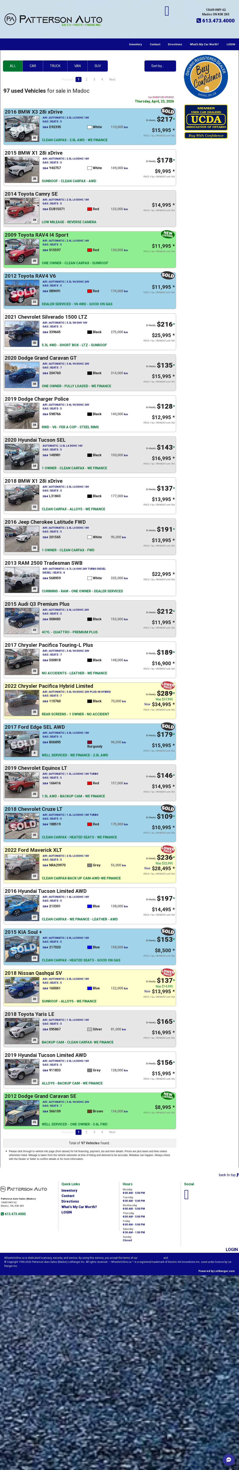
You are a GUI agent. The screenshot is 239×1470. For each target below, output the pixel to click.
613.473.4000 (15, 1214)
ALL (13, 66)
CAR (33, 66)
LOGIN (231, 44)
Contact (155, 44)
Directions (175, 44)
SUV (98, 66)
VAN (77, 66)
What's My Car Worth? (204, 44)
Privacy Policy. (178, 1257)
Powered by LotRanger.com (216, 1271)
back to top (229, 1175)
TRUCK (55, 66)
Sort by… (157, 66)
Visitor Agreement (150, 1257)
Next (112, 79)
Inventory (135, 44)
